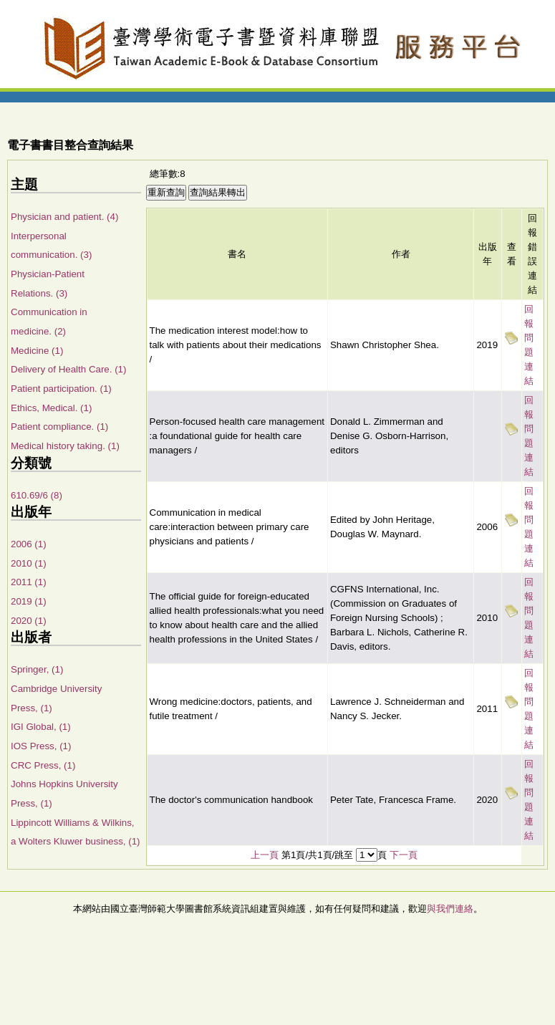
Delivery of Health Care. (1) (68, 369)
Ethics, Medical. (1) (51, 408)
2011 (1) (29, 582)
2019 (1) (29, 601)
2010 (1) (29, 563)
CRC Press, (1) (43, 765)
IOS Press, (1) (41, 746)
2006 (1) (29, 544)
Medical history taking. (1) (65, 446)
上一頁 (265, 855)
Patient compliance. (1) (59, 426)
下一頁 (404, 855)
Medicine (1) (37, 350)
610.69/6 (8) (36, 495)
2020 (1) (29, 620)
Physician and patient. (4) (64, 216)
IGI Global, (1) (41, 726)
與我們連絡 (450, 908)
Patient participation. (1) (61, 388)
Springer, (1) (37, 669)
